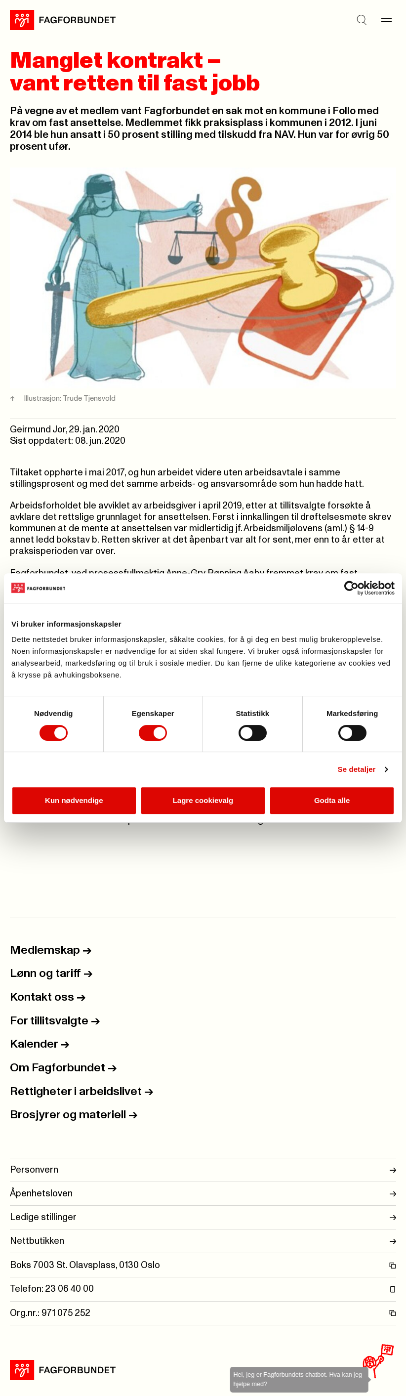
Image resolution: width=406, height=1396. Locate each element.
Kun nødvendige (74, 800)
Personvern (203, 1170)
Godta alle (332, 800)
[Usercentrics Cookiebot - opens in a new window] (351, 588)
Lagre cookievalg (203, 800)
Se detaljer (357, 769)
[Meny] (386, 20)
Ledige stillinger (203, 1217)
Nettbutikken (203, 1241)
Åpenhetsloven (203, 1193)
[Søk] (361, 20)
